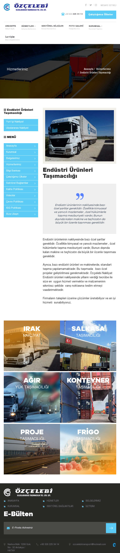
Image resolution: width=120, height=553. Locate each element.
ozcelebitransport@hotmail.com (89, 541)
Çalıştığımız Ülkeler (100, 14)
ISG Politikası (20, 208)
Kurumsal (20, 152)
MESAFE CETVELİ (109, 5)
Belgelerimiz (20, 158)
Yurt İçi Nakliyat (15, 122)
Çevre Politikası (20, 202)
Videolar (20, 195)
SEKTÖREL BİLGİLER (52, 27)
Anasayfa (88, 69)
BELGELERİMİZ (93, 498)
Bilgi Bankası (20, 171)
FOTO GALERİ (76, 27)
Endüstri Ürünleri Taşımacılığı (18, 111)
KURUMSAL (95, 27)
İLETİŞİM (12, 38)
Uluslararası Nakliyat (17, 128)
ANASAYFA (10, 27)
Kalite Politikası (20, 189)
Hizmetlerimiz (103, 69)
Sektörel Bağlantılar (20, 183)
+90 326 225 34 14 (49, 541)
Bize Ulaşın (20, 214)
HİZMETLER (28, 27)
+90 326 (70, 13)
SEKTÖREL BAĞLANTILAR (60, 503)
